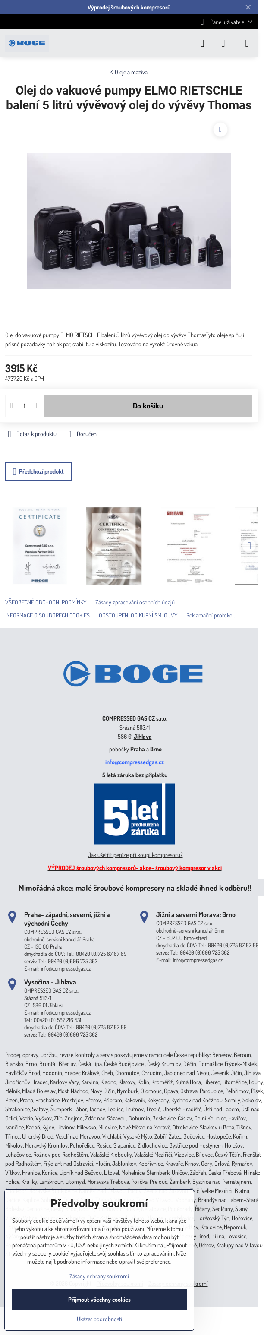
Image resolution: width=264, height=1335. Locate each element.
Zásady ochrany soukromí (99, 1276)
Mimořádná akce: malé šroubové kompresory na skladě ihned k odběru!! (135, 887)
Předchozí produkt (38, 471)
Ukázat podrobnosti (99, 1318)
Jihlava (143, 736)
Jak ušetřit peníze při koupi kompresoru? (135, 854)
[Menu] (247, 43)
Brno (156, 749)
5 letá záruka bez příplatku (134, 774)
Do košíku (148, 405)
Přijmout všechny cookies (99, 1299)
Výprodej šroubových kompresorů (129, 7)
